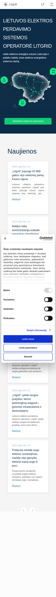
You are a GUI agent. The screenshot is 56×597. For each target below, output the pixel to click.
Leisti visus (28, 339)
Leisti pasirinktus (28, 347)
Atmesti (28, 356)
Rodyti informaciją (37, 330)
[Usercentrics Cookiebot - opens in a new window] (40, 239)
